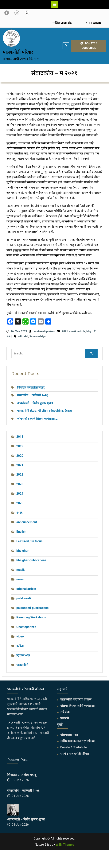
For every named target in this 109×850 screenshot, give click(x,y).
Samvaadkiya (37, 336)
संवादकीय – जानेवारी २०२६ (32, 395)
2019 (19, 446)
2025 (19, 503)
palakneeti (23, 598)
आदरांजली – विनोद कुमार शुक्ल (35, 403)
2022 (19, 474)
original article (26, 589)
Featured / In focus (29, 541)
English (21, 531)
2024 (19, 493)
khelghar (22, 551)
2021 (65, 331)
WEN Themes (65, 844)
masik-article (77, 331)
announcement (26, 522)
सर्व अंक (64, 712)
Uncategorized (26, 627)
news (20, 579)
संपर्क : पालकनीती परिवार (74, 754)
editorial (23, 336)
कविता (20, 646)
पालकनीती (22, 665)
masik (20, 570)
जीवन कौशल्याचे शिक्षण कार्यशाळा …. (38, 419)
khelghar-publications (31, 560)
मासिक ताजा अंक (62, 23)
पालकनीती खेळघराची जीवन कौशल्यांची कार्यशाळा (44, 411)
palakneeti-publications (32, 608)
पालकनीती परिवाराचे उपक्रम (75, 699)
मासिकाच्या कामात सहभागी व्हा (77, 741)
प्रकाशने (64, 718)
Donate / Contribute (73, 747)
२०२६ (19, 512)
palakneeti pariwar (44, 331)
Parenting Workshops (31, 617)
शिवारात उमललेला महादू (31, 387)
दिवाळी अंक (23, 655)
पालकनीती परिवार (18, 52)
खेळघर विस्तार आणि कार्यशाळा (77, 706)
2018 (19, 436)
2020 (19, 455)
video (20, 636)
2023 (19, 484)
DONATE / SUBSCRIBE (88, 45)
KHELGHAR (93, 23)
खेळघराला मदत (69, 734)
